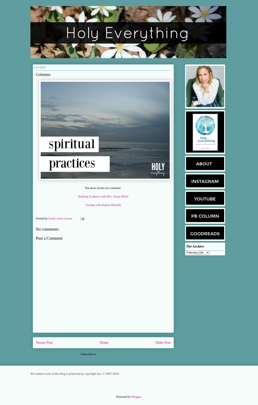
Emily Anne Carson (61, 218)
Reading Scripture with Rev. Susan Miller (103, 196)
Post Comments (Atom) (111, 354)
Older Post (163, 343)
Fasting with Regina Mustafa (103, 205)
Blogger (136, 396)
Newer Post (44, 343)
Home (104, 343)
